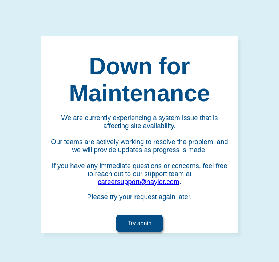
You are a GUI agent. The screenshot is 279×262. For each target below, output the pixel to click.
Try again (139, 223)
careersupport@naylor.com (138, 182)
